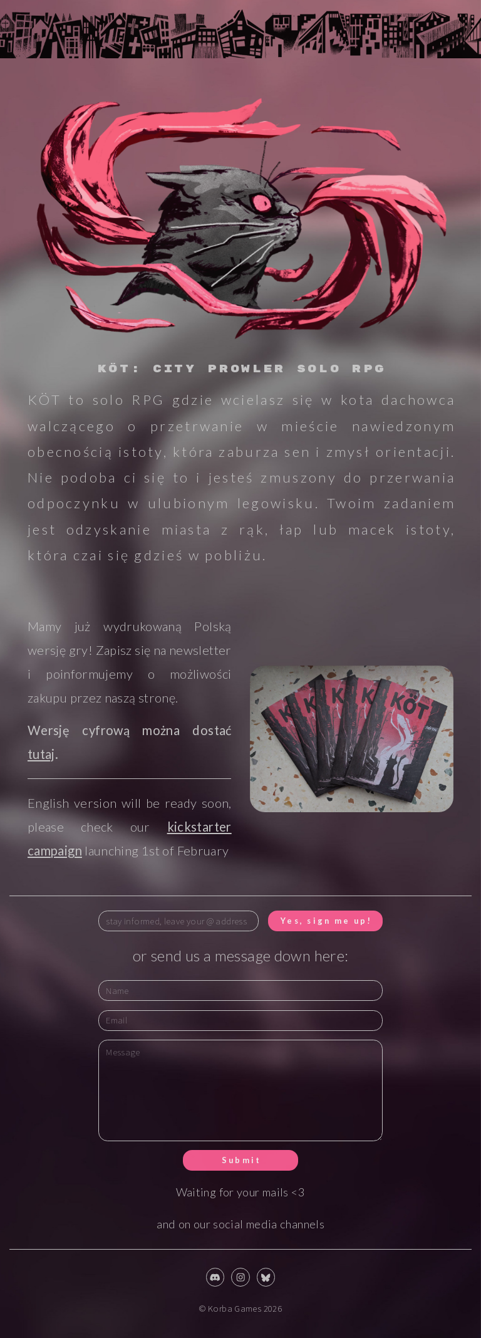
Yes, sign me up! (327, 921)
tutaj (41, 753)
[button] (215, 1277)
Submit (242, 1160)
